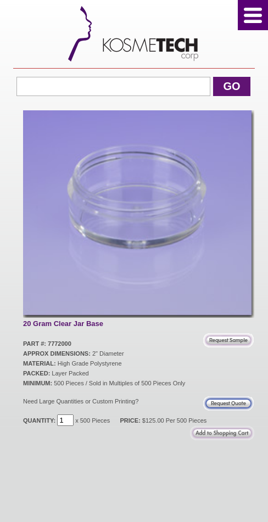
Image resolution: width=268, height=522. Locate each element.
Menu (253, 15)
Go (231, 86)
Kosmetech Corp (134, 33)
